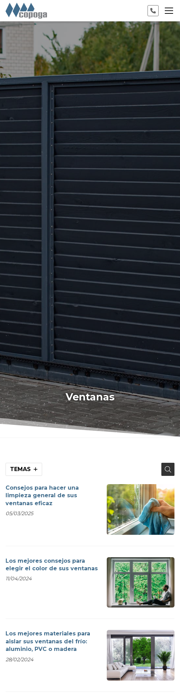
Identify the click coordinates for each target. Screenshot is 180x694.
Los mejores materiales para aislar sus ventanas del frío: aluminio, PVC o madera (48, 641)
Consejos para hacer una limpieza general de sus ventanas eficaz (42, 495)
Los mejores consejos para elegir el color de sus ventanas (52, 565)
